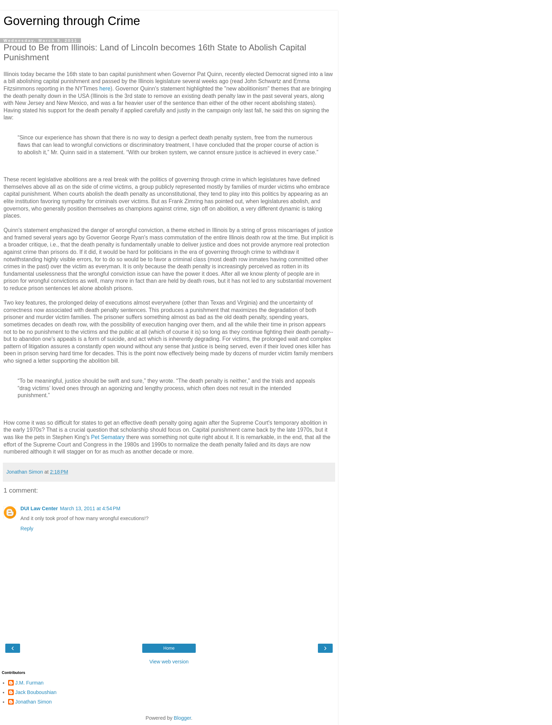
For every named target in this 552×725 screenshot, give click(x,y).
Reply (26, 528)
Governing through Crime (72, 20)
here (105, 89)
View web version (169, 661)
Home (169, 648)
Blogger (182, 718)
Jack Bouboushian (36, 692)
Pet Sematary (108, 437)
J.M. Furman (29, 683)
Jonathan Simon (33, 702)
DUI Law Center (39, 508)
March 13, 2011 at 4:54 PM (90, 508)
